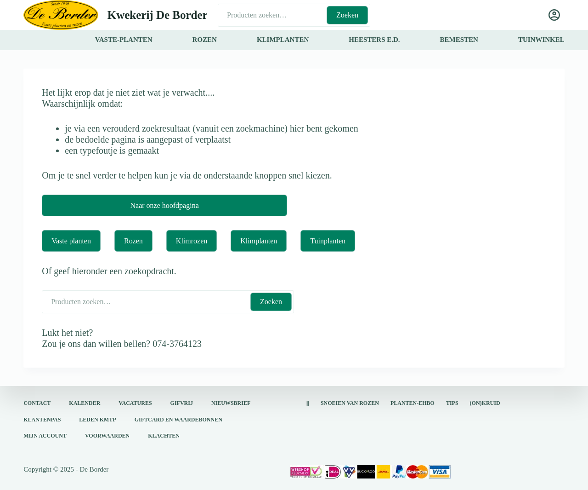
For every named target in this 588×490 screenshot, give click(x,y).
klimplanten (283, 39)
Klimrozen (191, 241)
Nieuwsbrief (230, 403)
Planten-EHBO (412, 403)
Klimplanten (258, 241)
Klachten (164, 435)
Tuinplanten (327, 241)
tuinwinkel (541, 39)
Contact (37, 403)
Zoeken (347, 15)
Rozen (133, 241)
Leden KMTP (97, 419)
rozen (204, 39)
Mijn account (45, 435)
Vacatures (135, 403)
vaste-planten (124, 39)
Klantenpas (42, 419)
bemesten (459, 39)
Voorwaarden (107, 435)
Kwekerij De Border (157, 15)
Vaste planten (71, 241)
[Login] (554, 15)
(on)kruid (485, 403)
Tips (452, 403)
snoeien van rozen (350, 403)
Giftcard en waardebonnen (178, 419)
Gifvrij (181, 403)
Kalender (84, 403)
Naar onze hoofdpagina (164, 205)
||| (307, 403)
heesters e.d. (374, 39)
